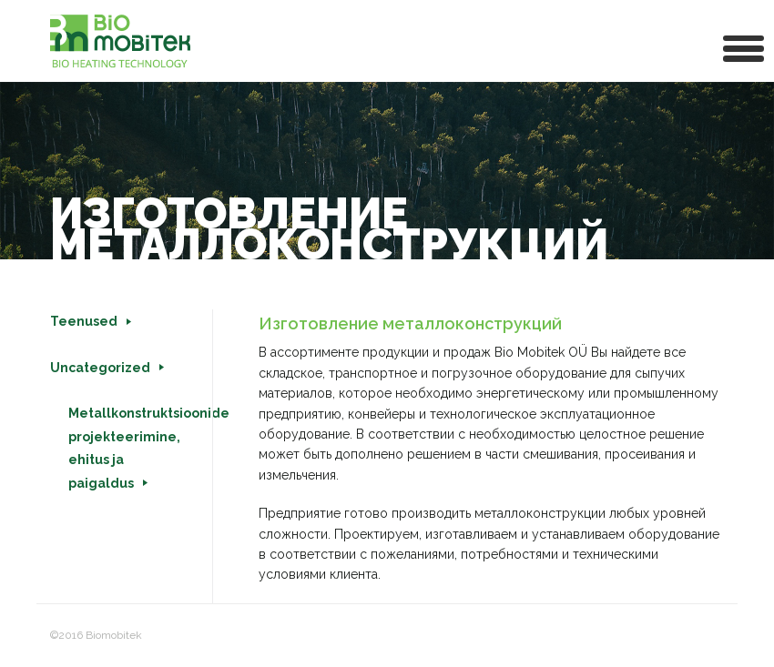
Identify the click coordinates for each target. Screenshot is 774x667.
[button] (744, 47)
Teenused (83, 321)
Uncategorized (100, 367)
